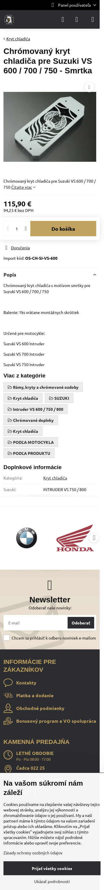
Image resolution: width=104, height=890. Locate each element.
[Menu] (93, 19)
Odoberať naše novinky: (50, 607)
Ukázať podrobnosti (52, 881)
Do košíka (63, 228)
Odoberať (81, 622)
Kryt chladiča (55, 477)
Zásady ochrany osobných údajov (32, 852)
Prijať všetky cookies (52, 868)
